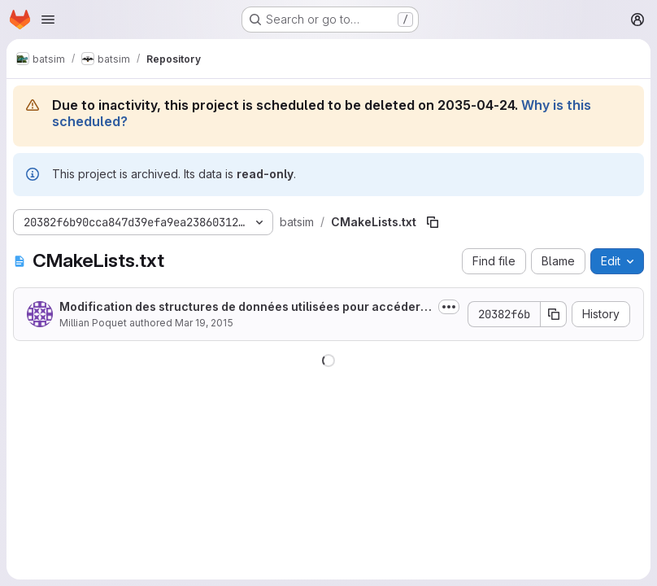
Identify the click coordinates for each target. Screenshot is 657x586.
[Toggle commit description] (448, 307)
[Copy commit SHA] (554, 314)
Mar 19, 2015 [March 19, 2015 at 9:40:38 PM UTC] (204, 323)
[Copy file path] (433, 222)
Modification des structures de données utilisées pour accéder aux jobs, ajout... (244, 307)
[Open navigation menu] (48, 20)
